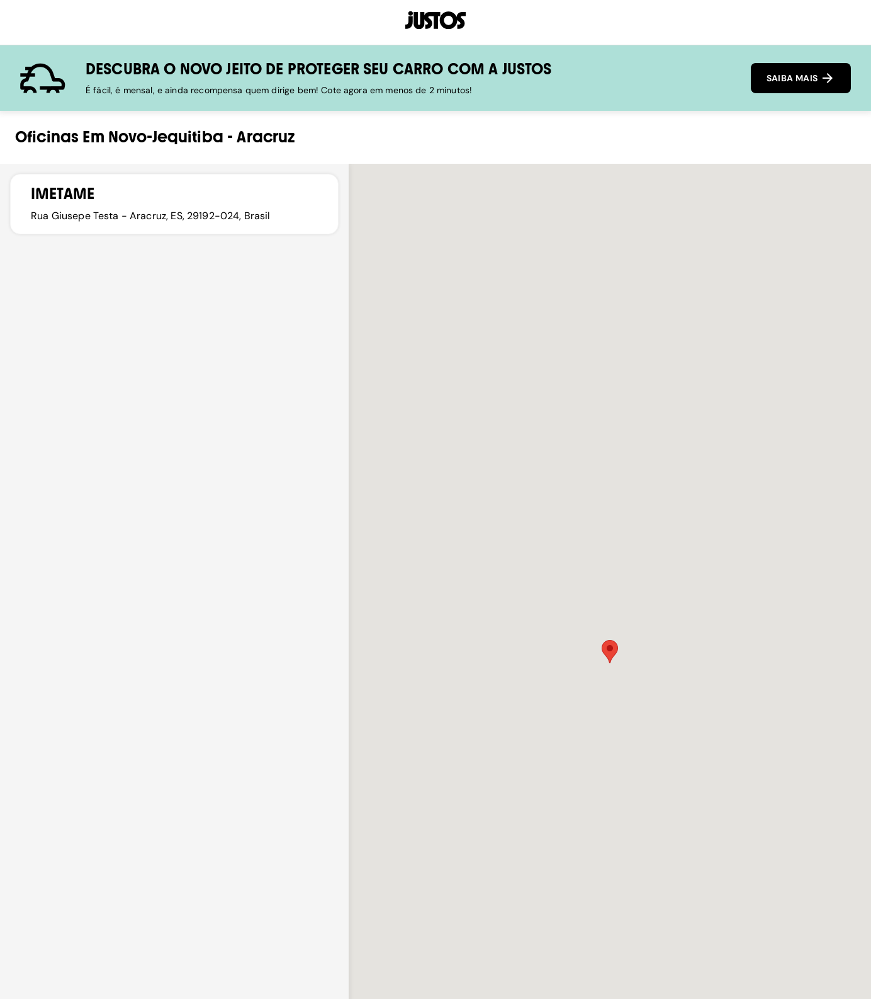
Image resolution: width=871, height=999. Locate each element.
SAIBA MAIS (800, 78)
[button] (610, 651)
